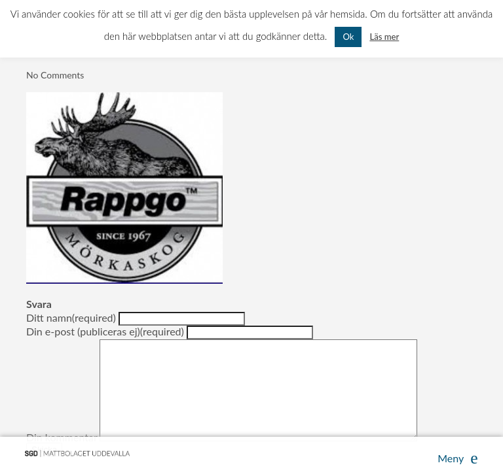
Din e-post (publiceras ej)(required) (105, 330)
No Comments (55, 74)
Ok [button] (348, 36)
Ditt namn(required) (71, 317)
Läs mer (384, 36)
